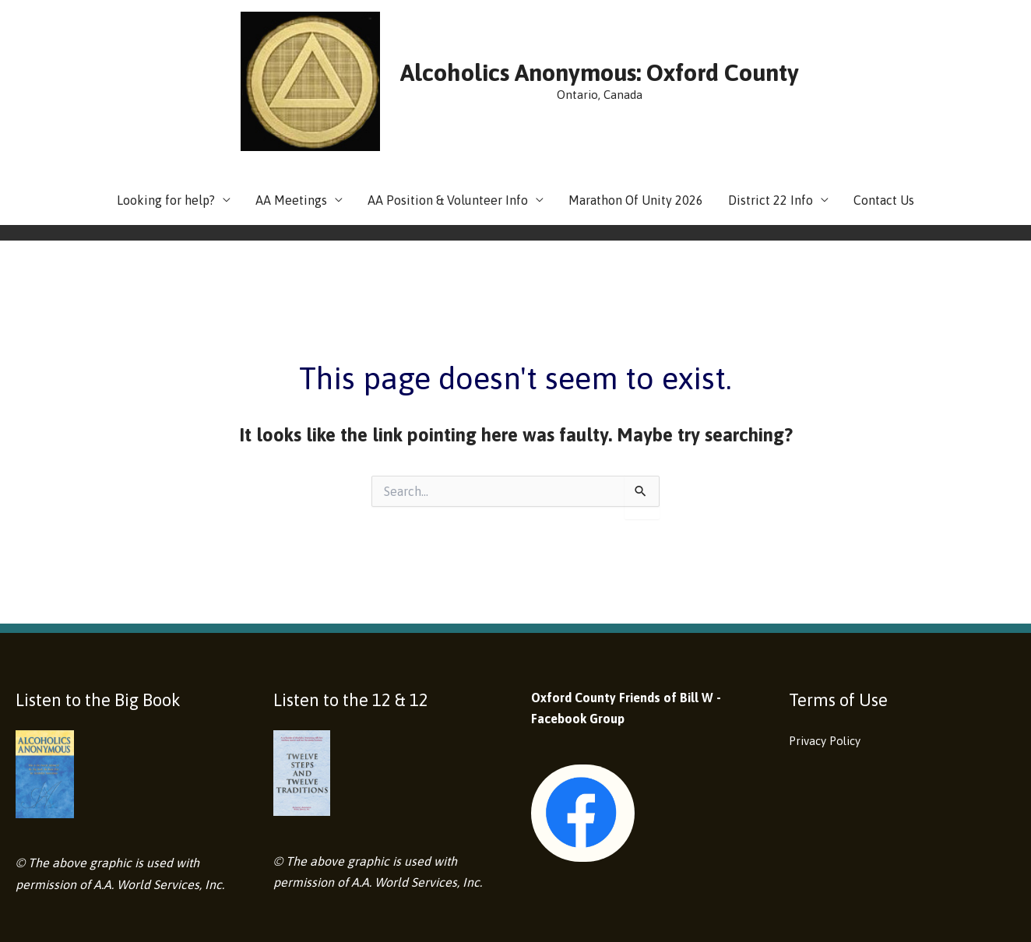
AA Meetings (291, 115)
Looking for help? (166, 115)
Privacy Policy (828, 656)
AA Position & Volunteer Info (448, 115)
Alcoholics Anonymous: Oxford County (548, 29)
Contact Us (883, 115)
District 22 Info (770, 115)
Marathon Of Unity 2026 (635, 115)
